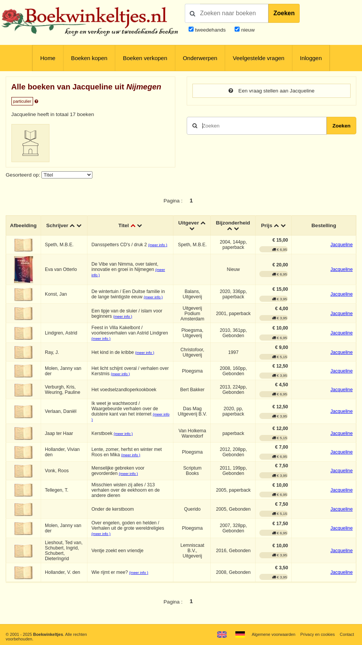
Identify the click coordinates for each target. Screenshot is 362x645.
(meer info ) (157, 245)
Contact (347, 634)
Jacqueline (341, 244)
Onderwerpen (200, 58)
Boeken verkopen (145, 58)
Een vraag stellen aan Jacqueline (271, 91)
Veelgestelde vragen (258, 58)
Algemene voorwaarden (273, 634)
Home (48, 58)
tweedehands (210, 30)
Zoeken (284, 13)
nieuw (247, 30)
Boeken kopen (89, 58)
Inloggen (311, 58)
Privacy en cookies (317, 634)
